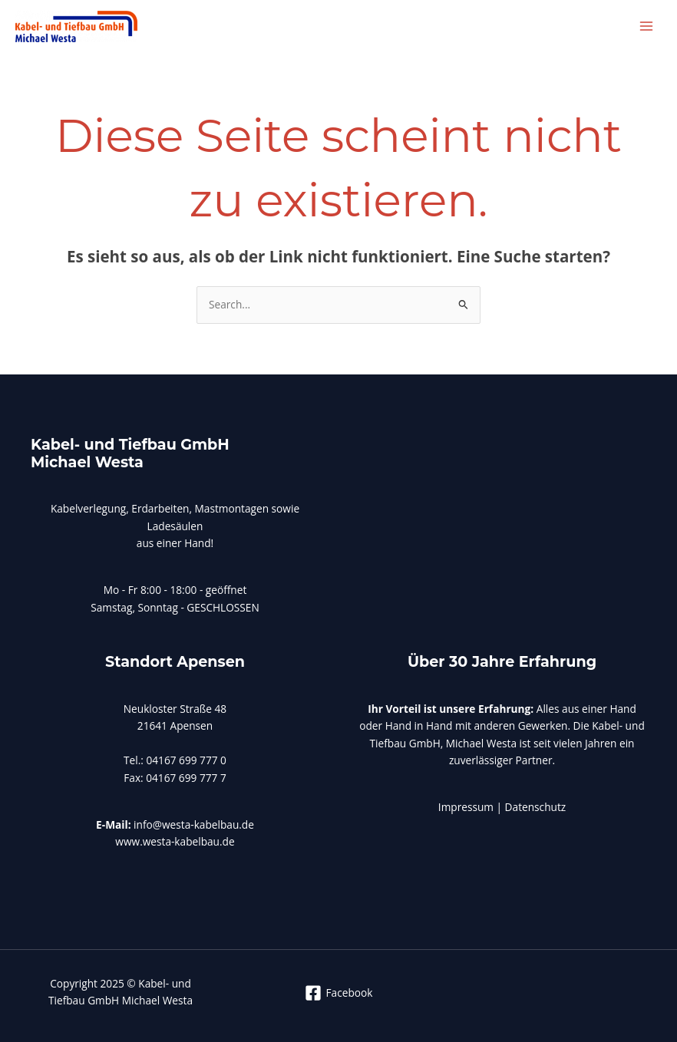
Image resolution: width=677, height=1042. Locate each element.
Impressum (467, 807)
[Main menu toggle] (646, 26)
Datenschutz (535, 807)
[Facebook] (338, 992)
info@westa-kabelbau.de (194, 824)
